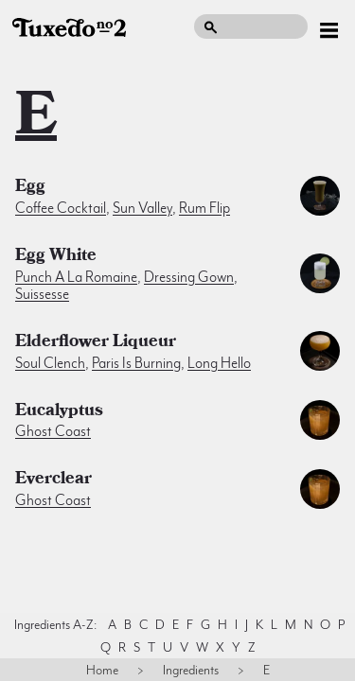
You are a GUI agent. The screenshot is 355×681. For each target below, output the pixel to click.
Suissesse (42, 294)
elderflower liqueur (95, 343)
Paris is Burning (136, 363)
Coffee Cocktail (60, 208)
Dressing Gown (189, 277)
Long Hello (219, 363)
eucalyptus (59, 412)
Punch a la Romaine (76, 277)
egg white (56, 257)
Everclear (53, 480)
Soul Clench (50, 363)
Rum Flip (204, 208)
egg (30, 188)
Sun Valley (142, 208)
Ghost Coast (53, 431)
